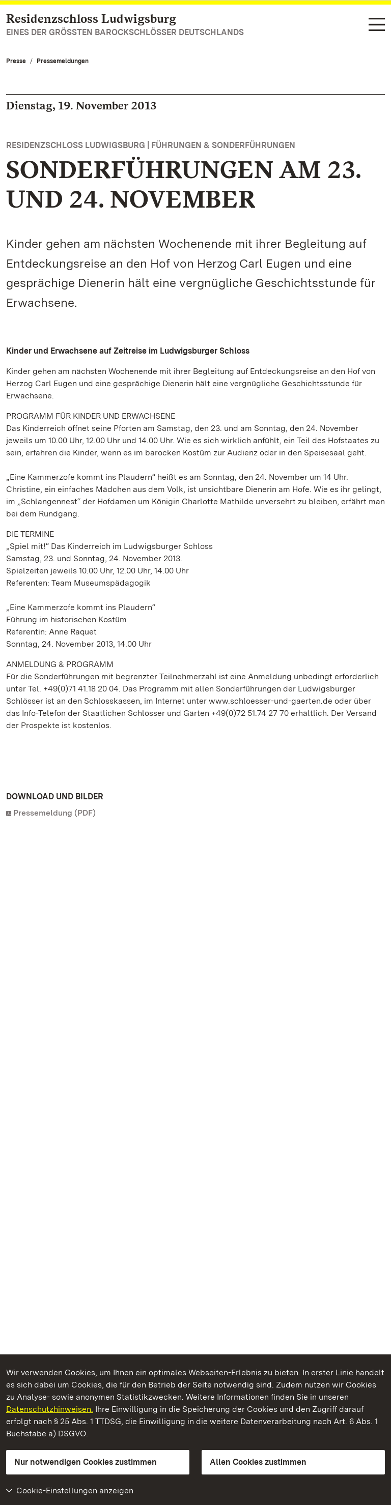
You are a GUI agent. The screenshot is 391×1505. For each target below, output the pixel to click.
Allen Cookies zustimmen (258, 1462)
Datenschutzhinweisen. (49, 1409)
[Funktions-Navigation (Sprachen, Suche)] (377, 25)
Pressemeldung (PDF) (54, 813)
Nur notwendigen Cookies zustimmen (85, 1462)
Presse (16, 61)
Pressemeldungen (63, 61)
